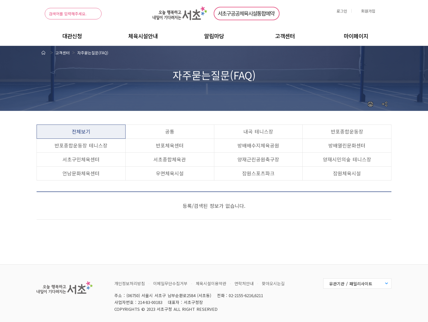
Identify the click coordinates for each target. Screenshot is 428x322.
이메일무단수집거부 (170, 283)
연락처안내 (244, 283)
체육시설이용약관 (211, 283)
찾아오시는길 (273, 283)
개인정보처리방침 (129, 283)
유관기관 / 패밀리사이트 (350, 283)
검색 (93, 13)
